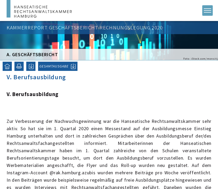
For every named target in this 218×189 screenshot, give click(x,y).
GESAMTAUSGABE (54, 66)
